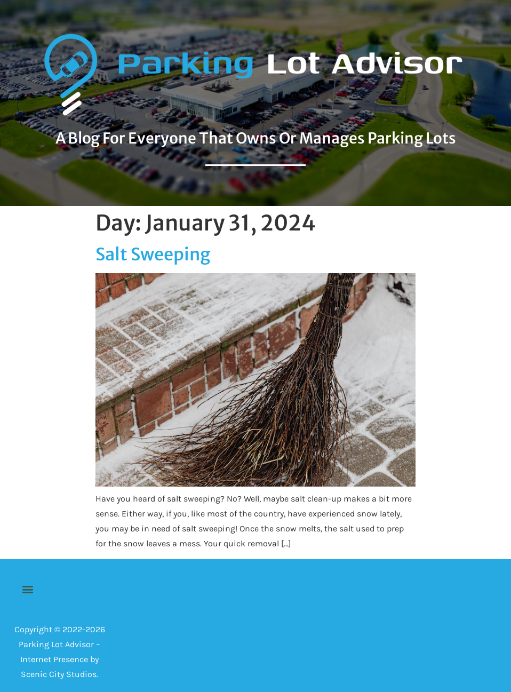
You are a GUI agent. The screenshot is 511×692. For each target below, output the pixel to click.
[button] (27, 589)
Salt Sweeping (153, 254)
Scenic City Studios (59, 674)
